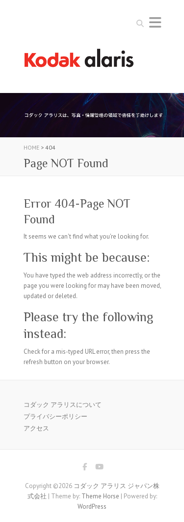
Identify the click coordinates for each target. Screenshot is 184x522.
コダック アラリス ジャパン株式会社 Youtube (99, 468)
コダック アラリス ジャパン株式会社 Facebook (85, 468)
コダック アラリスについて (63, 404)
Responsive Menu (155, 22)
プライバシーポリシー (55, 416)
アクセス (36, 428)
